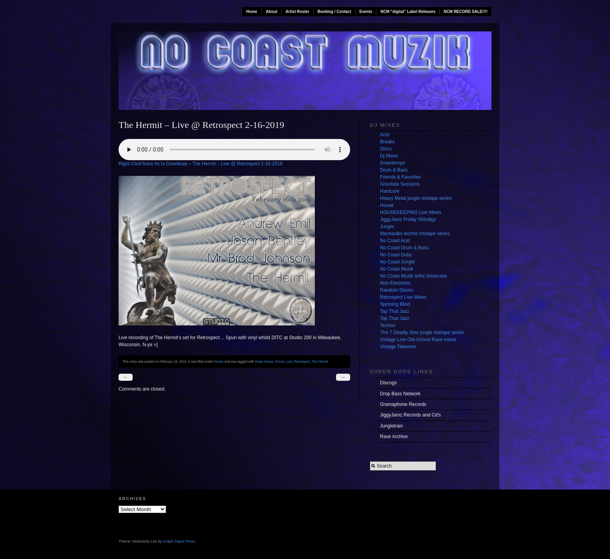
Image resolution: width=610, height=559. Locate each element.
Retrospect (302, 362)
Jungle (387, 226)
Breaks (387, 141)
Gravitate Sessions (400, 184)
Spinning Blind (395, 304)
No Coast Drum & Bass (404, 247)
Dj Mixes (389, 156)
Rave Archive (394, 436)
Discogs (388, 382)
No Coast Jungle (397, 262)
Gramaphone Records (403, 404)
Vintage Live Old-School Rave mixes (418, 339)
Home (251, 11)
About (271, 11)
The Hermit (320, 362)
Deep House (264, 362)
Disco (386, 149)
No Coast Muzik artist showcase (413, 276)
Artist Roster (297, 11)
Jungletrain (391, 426)
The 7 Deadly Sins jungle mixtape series (422, 332)
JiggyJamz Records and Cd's (410, 415)
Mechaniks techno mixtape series (414, 233)
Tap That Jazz (394, 311)
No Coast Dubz (396, 255)
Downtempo (392, 163)
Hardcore (389, 191)
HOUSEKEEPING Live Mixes (410, 212)
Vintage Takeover (398, 346)
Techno (387, 325)
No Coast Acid (395, 240)
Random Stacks (396, 290)
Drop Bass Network (400, 393)
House (218, 362)
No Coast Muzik (396, 269)
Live (289, 362)
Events (366, 11)
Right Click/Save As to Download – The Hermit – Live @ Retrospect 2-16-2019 (201, 163)
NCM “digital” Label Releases (407, 11)
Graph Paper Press (179, 541)
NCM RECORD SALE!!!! (466, 11)
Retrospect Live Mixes (403, 297)
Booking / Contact (334, 11)
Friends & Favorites (400, 177)
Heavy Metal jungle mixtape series (416, 198)
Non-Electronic (395, 283)
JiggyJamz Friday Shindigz (408, 219)
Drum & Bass (394, 170)
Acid (384, 134)
